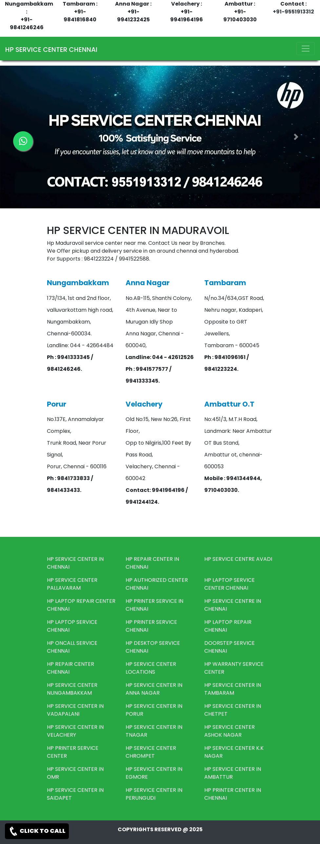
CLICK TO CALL (37, 831)
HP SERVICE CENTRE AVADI (238, 559)
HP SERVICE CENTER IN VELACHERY (75, 731)
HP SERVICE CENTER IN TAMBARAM (232, 689)
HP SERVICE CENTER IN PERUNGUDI (154, 794)
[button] (296, 137)
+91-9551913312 (293, 11)
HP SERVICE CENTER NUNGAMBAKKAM (72, 689)
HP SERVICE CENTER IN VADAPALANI (75, 710)
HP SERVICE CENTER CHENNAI (51, 49)
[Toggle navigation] (305, 48)
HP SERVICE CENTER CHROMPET (151, 752)
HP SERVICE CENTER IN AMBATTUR (232, 773)
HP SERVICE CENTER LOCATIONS (151, 668)
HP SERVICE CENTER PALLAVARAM (72, 584)
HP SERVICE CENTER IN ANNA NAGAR (154, 689)
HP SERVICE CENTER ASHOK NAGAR (229, 731)
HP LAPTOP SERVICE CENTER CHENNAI (229, 584)
